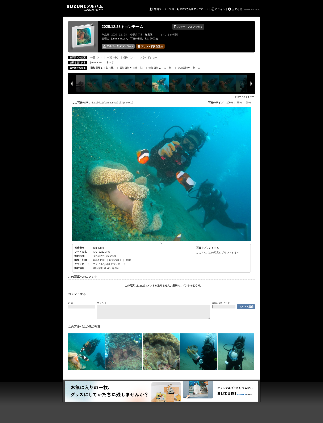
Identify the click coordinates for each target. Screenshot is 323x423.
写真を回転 (99, 259)
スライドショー (149, 57)
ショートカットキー (244, 96)
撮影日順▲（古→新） (103, 67)
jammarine (96, 62)
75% (239, 102)
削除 (128, 259)
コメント (102, 303)
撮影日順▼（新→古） (132, 67)
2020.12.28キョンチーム (122, 27)
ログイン (220, 9)
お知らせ (237, 9)
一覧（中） (113, 57)
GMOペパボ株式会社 (252, 10)
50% (248, 102)
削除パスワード (221, 303)
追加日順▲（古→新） (161, 67)
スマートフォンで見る (188, 27)
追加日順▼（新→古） (190, 67)
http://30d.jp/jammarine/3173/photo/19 (112, 102)
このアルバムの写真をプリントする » (217, 252)
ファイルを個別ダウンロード (109, 264)
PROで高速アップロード (194, 9)
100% (230, 102)
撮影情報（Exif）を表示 (106, 268)
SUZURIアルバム (85, 7)
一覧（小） (96, 57)
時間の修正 (115, 259)
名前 (70, 303)
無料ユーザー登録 (164, 9)
